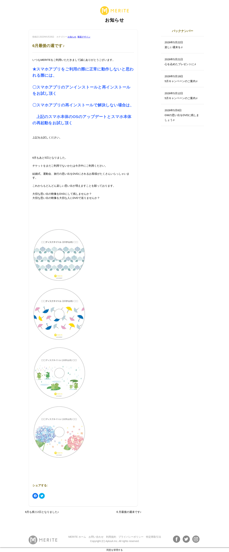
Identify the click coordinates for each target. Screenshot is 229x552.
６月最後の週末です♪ (129, 511)
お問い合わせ (96, 536)
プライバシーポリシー (130, 536)
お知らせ (72, 37)
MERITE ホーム (77, 536)
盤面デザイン (83, 37)
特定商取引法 (153, 536)
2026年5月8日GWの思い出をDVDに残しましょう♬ (182, 115)
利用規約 (111, 536)
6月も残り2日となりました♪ (42, 511)
